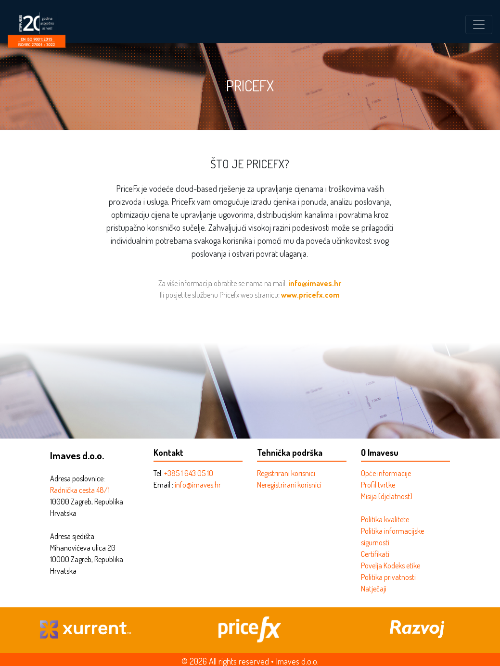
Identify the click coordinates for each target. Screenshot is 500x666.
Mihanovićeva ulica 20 (82, 548)
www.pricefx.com (310, 295)
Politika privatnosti (388, 577)
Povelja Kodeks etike (390, 565)
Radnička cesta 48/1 (80, 490)
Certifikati (375, 554)
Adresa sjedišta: (73, 536)
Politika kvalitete (385, 519)
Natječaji (373, 588)
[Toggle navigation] (478, 24)
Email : (164, 485)
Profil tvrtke (378, 485)
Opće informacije (386, 473)
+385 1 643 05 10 (188, 473)
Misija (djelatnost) (386, 496)
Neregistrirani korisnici (289, 485)
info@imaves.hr (314, 283)
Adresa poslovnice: (77, 478)
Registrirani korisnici (286, 473)
